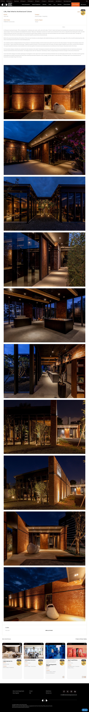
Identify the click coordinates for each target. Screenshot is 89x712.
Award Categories (36, 4)
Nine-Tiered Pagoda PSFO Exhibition (51, 665)
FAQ (30, 693)
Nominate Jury (49, 693)
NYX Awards (23, 1)
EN (87, 1)
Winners (44, 4)
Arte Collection (59, 1)
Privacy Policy (43, 705)
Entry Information (26, 4)
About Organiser (16, 693)
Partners (59, 4)
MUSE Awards (9, 1)
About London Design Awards (18, 691)
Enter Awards (75, 4)
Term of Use (38, 705)
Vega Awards (16, 1)
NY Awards (37, 1)
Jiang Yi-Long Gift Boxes (72, 660)
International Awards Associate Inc (23, 707)
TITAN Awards (30, 1)
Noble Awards (51, 1)
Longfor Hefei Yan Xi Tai (7, 661)
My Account (83, 4)
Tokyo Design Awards (67, 1)
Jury (54, 4)
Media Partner (48, 691)
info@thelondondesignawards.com (69, 694)
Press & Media (67, 4)
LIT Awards (44, 1)
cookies (51, 705)
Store (50, 4)
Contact (31, 691)
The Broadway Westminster (30, 660)
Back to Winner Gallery (81, 639)
